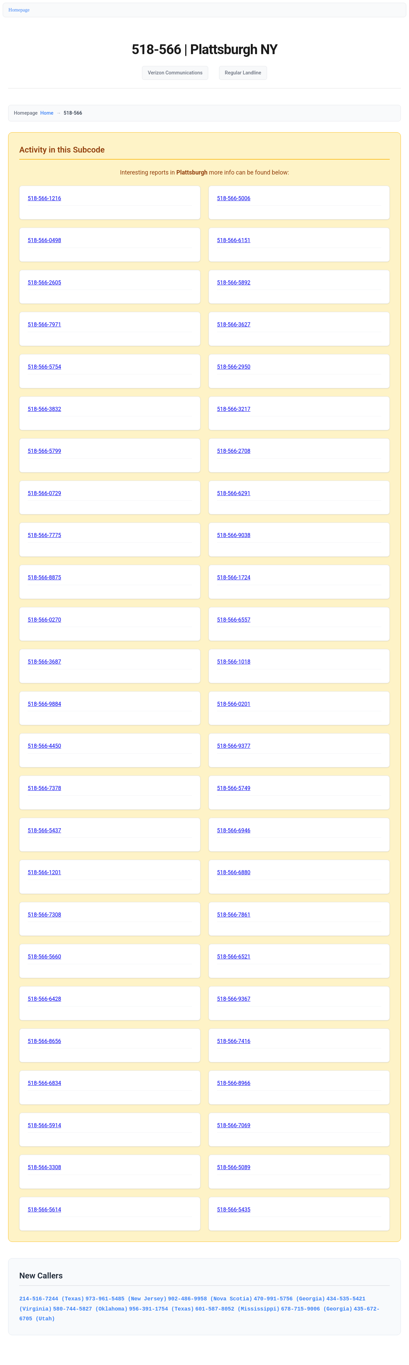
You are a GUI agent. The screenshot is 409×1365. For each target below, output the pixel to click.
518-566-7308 (44, 914)
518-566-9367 (233, 999)
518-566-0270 (44, 620)
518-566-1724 (233, 577)
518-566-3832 (44, 409)
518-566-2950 (233, 367)
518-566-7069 (233, 1125)
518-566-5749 (233, 788)
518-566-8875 (44, 577)
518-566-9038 (233, 535)
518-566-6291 (233, 493)
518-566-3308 (44, 1167)
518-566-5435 (233, 1209)
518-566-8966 (233, 1083)
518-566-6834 (44, 1083)
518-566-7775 (44, 535)
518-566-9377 (233, 746)
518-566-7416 (233, 1041)
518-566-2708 (233, 451)
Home (46, 113)
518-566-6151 (233, 240)
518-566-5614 (44, 1209)
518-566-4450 (44, 746)
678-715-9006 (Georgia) (316, 1309)
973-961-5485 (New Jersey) (126, 1298)
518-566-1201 (44, 872)
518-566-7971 (44, 324)
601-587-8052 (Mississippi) (237, 1309)
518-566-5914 (44, 1125)
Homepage (18, 10)
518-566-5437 (44, 830)
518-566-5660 (44, 956)
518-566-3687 (44, 661)
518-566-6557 (233, 620)
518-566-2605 (44, 282)
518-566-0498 (44, 240)
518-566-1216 (44, 198)
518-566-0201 (233, 704)
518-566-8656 (44, 1041)
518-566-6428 (44, 999)
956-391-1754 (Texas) (161, 1309)
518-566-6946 (233, 830)
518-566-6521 (233, 956)
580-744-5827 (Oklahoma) (90, 1309)
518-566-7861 (233, 914)
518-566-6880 (233, 872)
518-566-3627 (233, 324)
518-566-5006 (233, 198)
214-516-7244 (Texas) (51, 1298)
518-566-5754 (44, 367)
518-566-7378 (44, 788)
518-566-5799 (44, 451)
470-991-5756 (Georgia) (289, 1298)
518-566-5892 (233, 282)
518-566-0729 (44, 493)
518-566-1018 (233, 661)
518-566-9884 (44, 704)
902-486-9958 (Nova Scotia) (210, 1298)
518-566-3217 (233, 409)
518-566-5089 (233, 1167)
